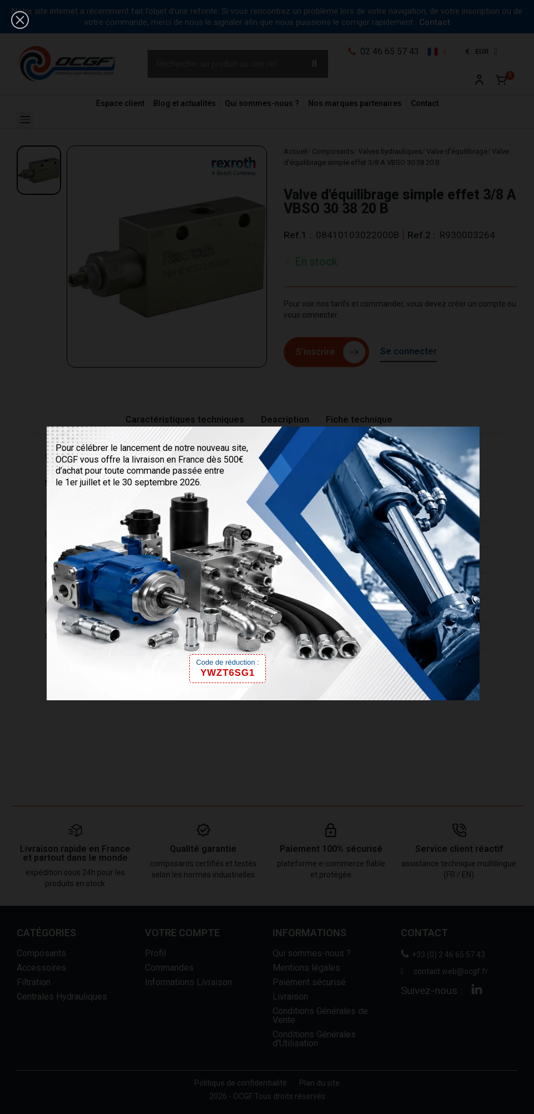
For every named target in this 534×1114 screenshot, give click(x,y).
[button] (20, 20)
